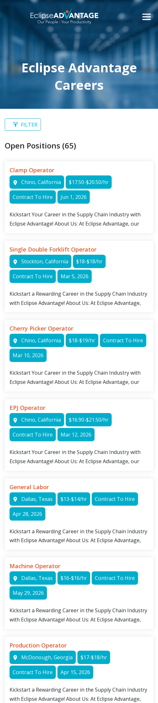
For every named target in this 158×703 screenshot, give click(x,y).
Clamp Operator (32, 170)
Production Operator (38, 645)
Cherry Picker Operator (41, 328)
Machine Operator (35, 566)
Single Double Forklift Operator (53, 249)
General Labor (29, 487)
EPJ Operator (27, 407)
